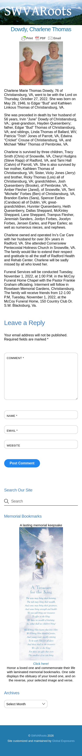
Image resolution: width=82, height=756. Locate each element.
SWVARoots (39, 735)
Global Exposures (63, 740)
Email (12, 430)
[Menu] (73, 6)
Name (12, 415)
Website (13, 445)
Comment (15, 358)
